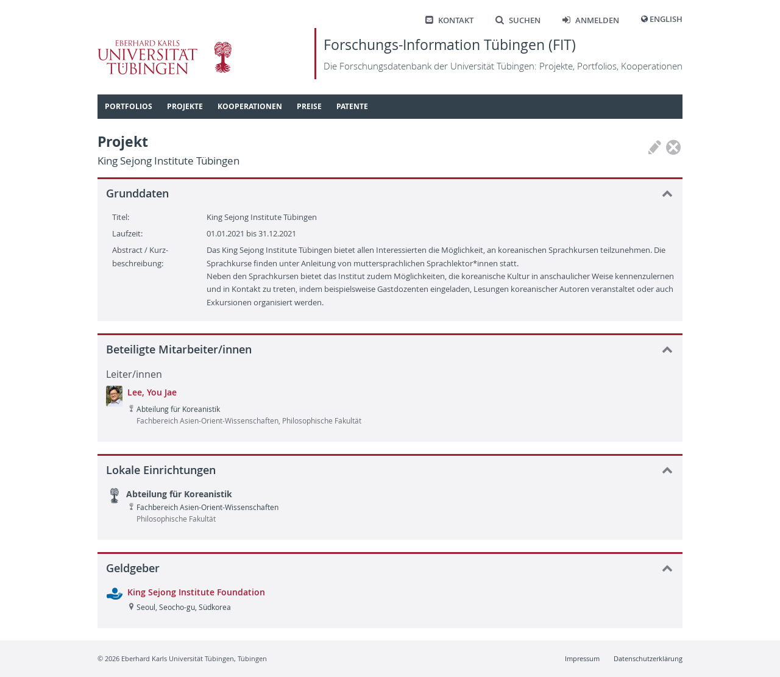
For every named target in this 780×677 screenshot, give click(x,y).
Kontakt (449, 20)
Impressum (582, 658)
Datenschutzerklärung (648, 658)
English (666, 19)
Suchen (518, 20)
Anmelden (590, 20)
